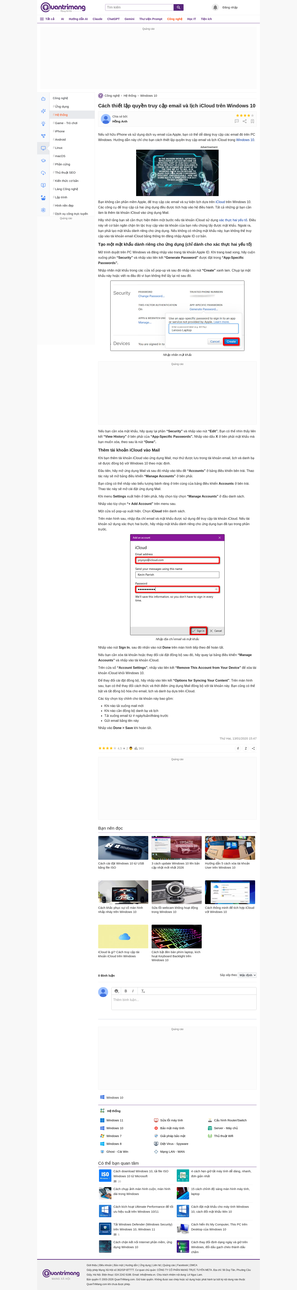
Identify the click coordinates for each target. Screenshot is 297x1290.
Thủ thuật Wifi (220, 1136)
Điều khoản (105, 1265)
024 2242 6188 (123, 1274)
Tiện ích (206, 19)
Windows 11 (111, 1120)
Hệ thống (130, 95)
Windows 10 (148, 95)
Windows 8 (110, 1144)
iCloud (220, 202)
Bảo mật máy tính (169, 1128)
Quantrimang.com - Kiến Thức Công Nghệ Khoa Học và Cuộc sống (65, 7)
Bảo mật (118, 1265)
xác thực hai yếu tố (233, 220)
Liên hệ (157, 1265)
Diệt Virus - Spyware (171, 1144)
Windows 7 (110, 1136)
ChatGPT (113, 19)
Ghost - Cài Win (114, 1152)
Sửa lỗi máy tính (168, 1120)
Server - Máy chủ (223, 1128)
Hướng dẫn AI (78, 19)
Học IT (191, 19)
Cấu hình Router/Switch (227, 1120)
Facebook (182, 1265)
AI (62, 19)
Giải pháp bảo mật (169, 1136)
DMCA (193, 1265)
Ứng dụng (145, 1265)
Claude (98, 19)
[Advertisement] (148, 60)
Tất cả (49, 19)
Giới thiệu (92, 1265)
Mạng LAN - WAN (169, 1152)
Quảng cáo (169, 1265)
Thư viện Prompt (150, 19)
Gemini (129, 19)
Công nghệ (174, 19)
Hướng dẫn (131, 1265)
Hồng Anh (119, 121)
